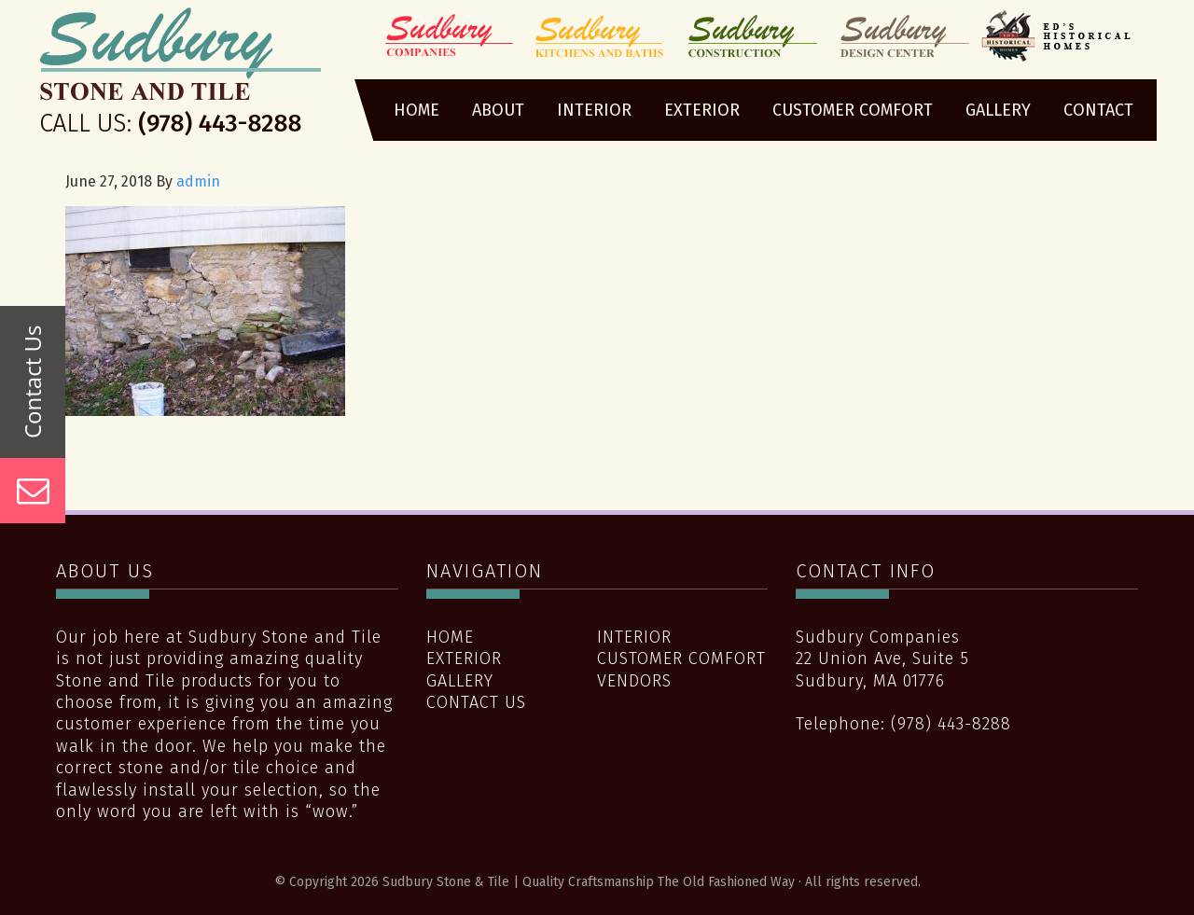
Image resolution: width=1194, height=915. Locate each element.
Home (450, 637)
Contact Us (476, 702)
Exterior (464, 658)
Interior (634, 637)
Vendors (634, 681)
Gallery (459, 681)
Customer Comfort (681, 658)
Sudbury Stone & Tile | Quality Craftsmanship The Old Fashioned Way (180, 77)
